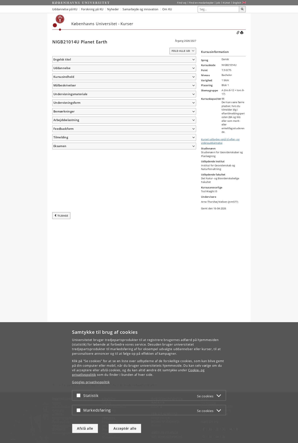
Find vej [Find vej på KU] (181, 2)
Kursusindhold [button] (63, 95)
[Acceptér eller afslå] (79, 395)
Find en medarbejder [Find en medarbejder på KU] (201, 2)
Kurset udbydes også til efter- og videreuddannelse (220, 141)
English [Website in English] (237, 2)
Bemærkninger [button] (64, 321)
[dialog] (149, 382)
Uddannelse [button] (62, 74)
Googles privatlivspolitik (91, 382)
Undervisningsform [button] (66, 312)
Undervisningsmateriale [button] (70, 298)
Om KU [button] (167, 9)
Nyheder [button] (113, 9)
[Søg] (242, 9)
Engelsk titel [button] (62, 59)
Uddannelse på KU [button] (64, 9)
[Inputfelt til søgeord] (218, 9)
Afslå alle (85, 428)
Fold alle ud (181, 51)
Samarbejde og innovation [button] (140, 9)
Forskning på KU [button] (92, 9)
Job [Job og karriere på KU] (218, 2)
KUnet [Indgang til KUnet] (226, 2)
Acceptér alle (124, 428)
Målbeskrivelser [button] (64, 150)
